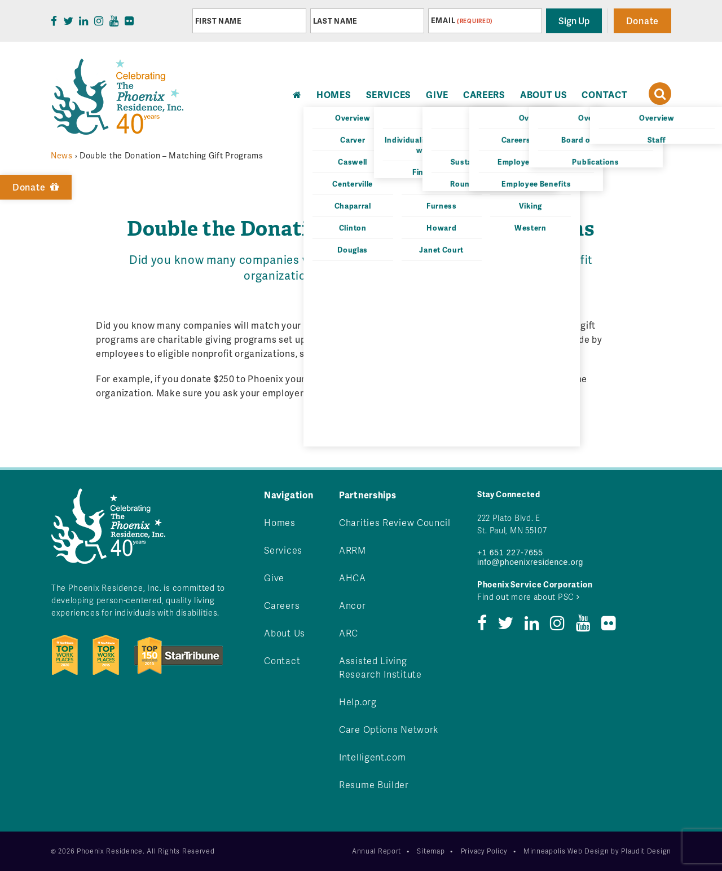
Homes (280, 522)
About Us (543, 94)
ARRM (352, 549)
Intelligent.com (372, 756)
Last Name (335, 21)
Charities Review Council (395, 522)
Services (389, 94)
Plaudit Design (646, 851)
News (62, 155)
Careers (484, 94)
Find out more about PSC (528, 596)
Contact (604, 94)
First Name (218, 21)
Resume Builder (374, 784)
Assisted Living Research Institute (380, 667)
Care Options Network (388, 729)
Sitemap (430, 851)
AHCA (352, 577)
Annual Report (376, 851)
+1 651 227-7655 (510, 552)
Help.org (358, 701)
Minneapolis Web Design (566, 851)
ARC (348, 632)
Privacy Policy (484, 851)
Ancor (352, 605)
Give (437, 94)
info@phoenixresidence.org (530, 562)
